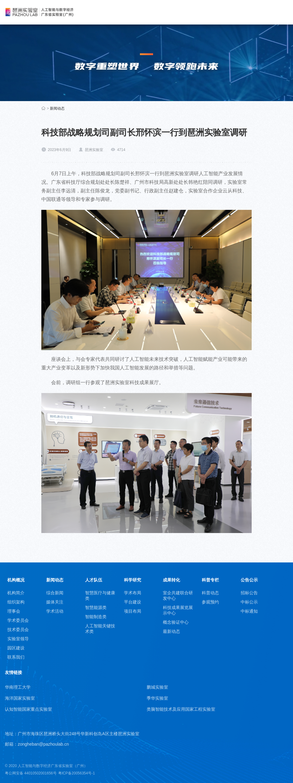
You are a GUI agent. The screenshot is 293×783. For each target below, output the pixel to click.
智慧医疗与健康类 (100, 595)
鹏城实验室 (157, 687)
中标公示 (249, 602)
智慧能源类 (96, 607)
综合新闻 (54, 592)
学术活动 (54, 611)
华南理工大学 (18, 687)
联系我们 (15, 657)
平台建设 (132, 602)
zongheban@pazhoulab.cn (43, 744)
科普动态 (210, 592)
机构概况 (15, 579)
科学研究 (132, 579)
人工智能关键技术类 (100, 628)
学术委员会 (18, 620)
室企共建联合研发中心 (178, 595)
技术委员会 (18, 629)
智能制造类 (96, 616)
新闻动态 (57, 108)
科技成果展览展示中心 (178, 610)
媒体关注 (54, 602)
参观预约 (210, 602)
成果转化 (171, 579)
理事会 (13, 611)
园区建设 (15, 647)
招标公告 (249, 592)
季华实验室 (157, 698)
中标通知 (249, 611)
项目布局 (132, 611)
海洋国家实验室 (20, 698)
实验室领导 (18, 638)
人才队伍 (93, 579)
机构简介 (15, 592)
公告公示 (249, 579)
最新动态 (171, 631)
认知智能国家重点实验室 (28, 709)
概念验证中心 (176, 622)
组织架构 (15, 602)
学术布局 (132, 592)
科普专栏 (210, 579)
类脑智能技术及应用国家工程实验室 (181, 709)
